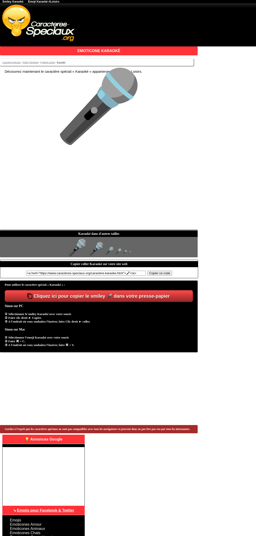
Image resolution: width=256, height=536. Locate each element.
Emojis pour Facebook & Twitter (45, 510)
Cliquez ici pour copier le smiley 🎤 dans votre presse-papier (102, 296)
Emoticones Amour (25, 524)
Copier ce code (159, 273)
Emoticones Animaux (27, 529)
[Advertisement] (98, 194)
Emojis (15, 520)
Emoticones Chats (25, 533)
